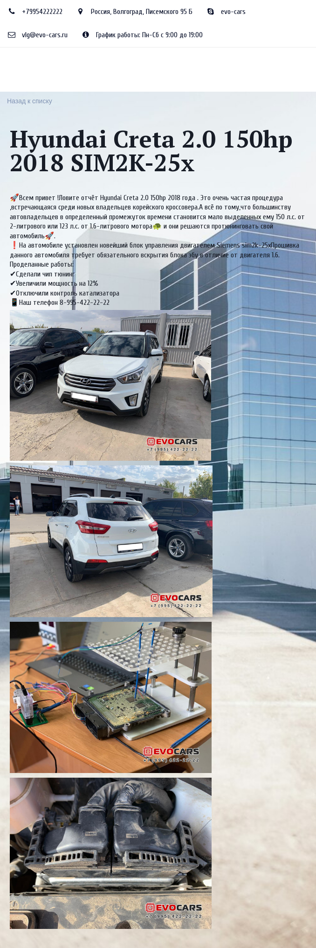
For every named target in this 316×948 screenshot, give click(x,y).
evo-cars (233, 11)
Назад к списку (29, 101)
